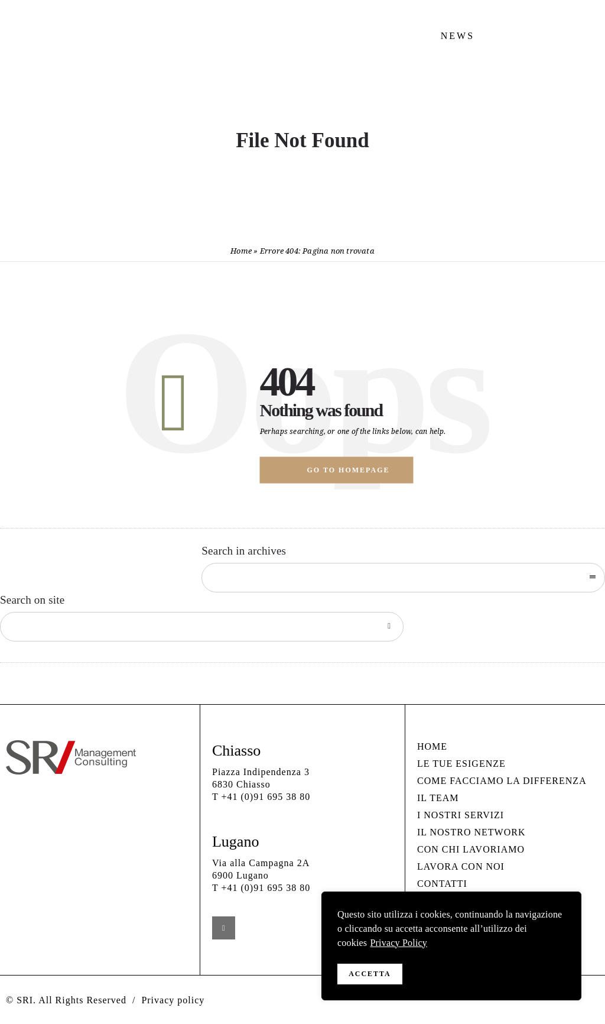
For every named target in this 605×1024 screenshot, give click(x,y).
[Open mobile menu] (581, 76)
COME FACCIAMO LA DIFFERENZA (502, 781)
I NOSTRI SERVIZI (460, 815)
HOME (432, 746)
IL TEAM (438, 798)
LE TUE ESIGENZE (461, 764)
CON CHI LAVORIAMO (471, 849)
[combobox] (403, 577)
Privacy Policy (398, 947)
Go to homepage (348, 470)
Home (241, 251)
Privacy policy (172, 1000)
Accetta (369, 974)
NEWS (457, 36)
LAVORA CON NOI (461, 866)
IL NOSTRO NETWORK (471, 832)
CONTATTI (442, 884)
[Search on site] (202, 626)
